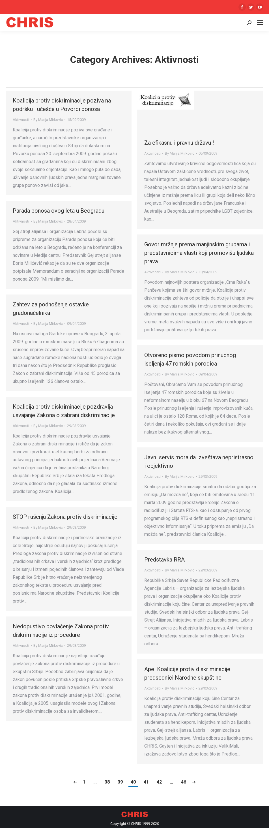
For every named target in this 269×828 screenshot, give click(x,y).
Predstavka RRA (164, 559)
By (48, 120)
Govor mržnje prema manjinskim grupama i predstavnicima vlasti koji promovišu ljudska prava (199, 253)
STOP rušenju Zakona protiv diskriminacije (65, 516)
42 (159, 782)
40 (133, 782)
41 (146, 782)
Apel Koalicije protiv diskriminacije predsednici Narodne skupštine (187, 673)
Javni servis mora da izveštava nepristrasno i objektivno (198, 461)
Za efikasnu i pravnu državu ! (179, 142)
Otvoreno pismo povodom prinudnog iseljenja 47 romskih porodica (190, 359)
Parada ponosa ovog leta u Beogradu (58, 210)
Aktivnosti (21, 120)
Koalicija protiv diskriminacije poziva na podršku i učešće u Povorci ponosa (62, 104)
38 (107, 782)
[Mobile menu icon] (260, 23)
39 (120, 782)
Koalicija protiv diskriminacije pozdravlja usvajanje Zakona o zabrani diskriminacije (64, 411)
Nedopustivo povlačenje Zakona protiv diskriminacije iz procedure (61, 630)
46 (183, 782)
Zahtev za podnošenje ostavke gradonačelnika (51, 308)
